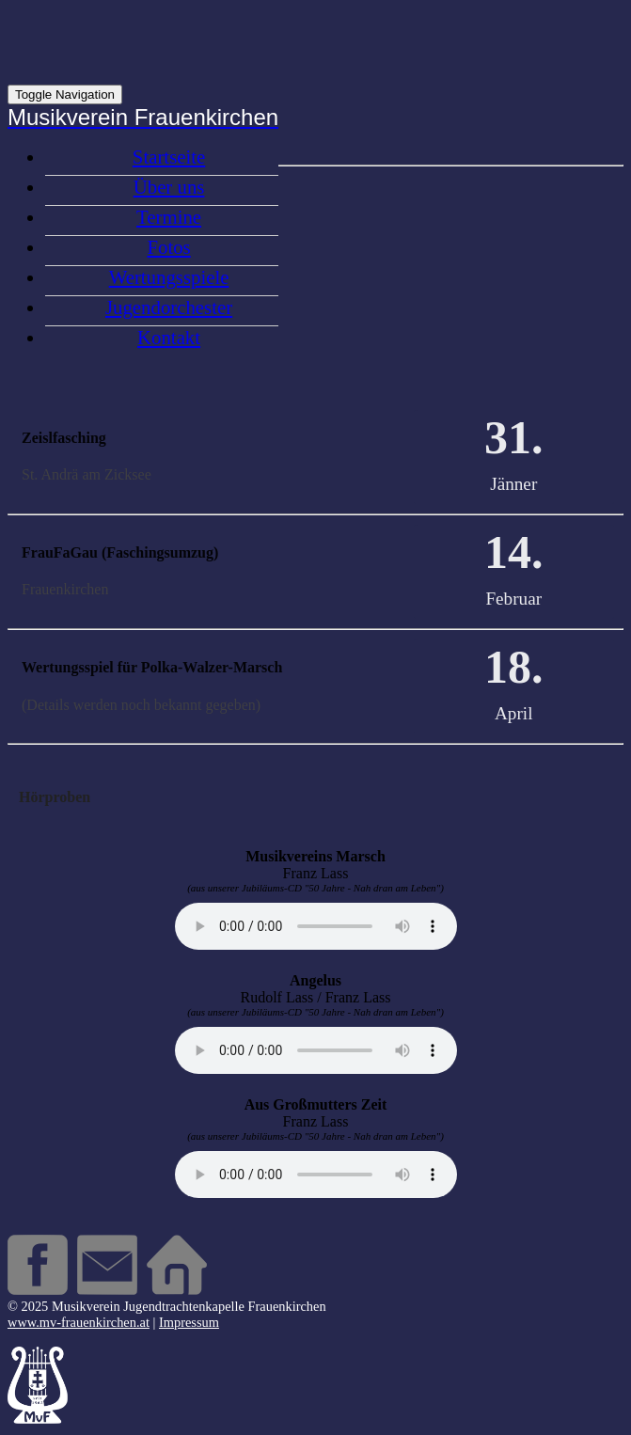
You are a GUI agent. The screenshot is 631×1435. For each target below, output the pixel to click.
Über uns (169, 186)
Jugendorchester (168, 307)
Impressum (189, 1322)
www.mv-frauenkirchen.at (79, 1322)
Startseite (169, 156)
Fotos (168, 247)
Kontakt (168, 337)
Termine (168, 217)
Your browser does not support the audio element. (316, 926)
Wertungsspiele (169, 277)
